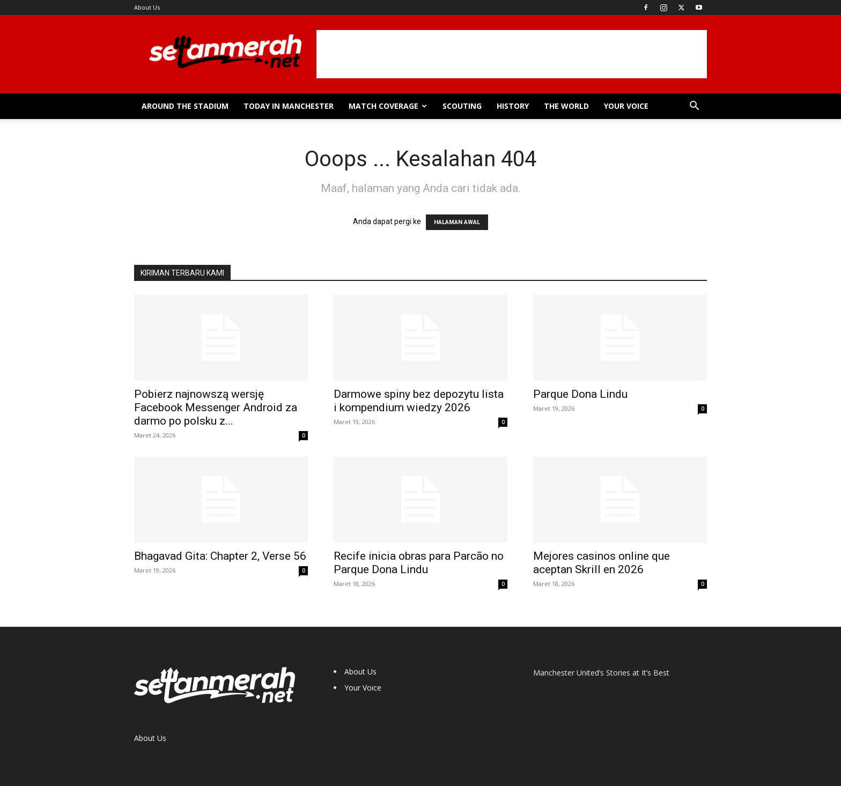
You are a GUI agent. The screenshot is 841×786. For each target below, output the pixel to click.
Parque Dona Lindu (580, 394)
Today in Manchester (289, 106)
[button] (694, 107)
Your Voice (626, 106)
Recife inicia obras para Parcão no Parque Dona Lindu (419, 563)
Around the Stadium (185, 106)
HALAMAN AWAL (457, 222)
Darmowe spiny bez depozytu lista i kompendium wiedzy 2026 (419, 401)
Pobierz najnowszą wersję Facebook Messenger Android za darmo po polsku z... (215, 407)
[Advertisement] (511, 54)
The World (566, 106)
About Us (147, 7)
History (513, 106)
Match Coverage (388, 106)
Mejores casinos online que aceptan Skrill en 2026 (601, 563)
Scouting (462, 106)
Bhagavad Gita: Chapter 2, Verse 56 (220, 556)
